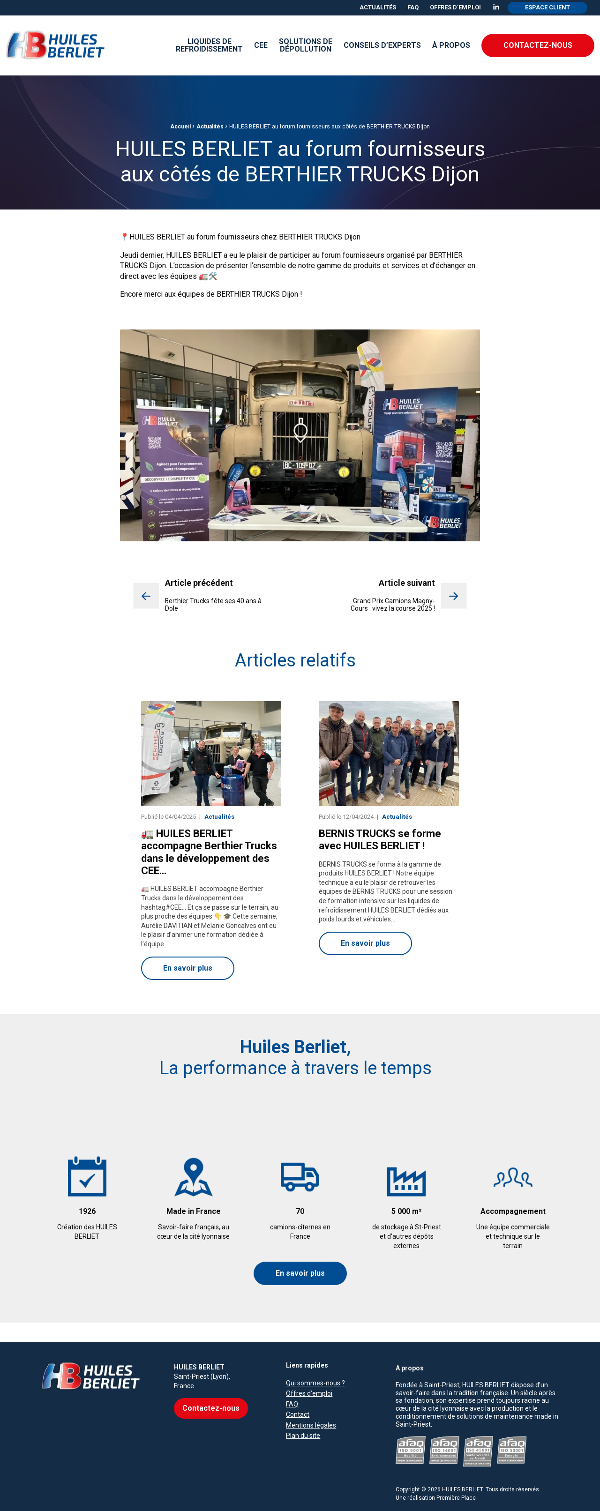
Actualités (378, 7)
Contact (297, 1395)
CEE (261, 45)
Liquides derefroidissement (209, 45)
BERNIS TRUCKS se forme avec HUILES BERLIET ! (380, 840)
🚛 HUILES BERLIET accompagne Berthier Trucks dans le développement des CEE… (209, 852)
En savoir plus (300, 1273)
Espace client (547, 7)
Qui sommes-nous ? (315, 1364)
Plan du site (303, 1416)
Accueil (180, 126)
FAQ (413, 7)
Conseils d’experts (382, 45)
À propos (451, 45)
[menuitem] (378, 8)
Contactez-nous (537, 45)
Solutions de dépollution (305, 45)
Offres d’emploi (455, 7)
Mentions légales (311, 1405)
